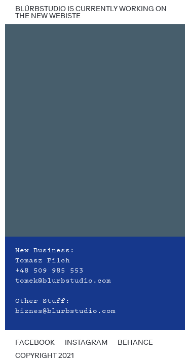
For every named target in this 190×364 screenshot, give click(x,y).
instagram (86, 342)
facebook (35, 342)
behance (135, 342)
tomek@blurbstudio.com (63, 280)
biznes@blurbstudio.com (65, 310)
